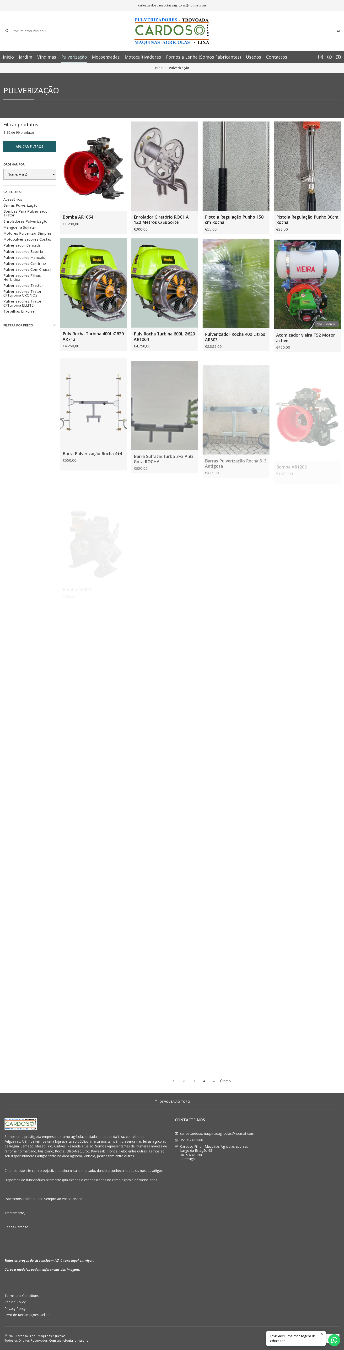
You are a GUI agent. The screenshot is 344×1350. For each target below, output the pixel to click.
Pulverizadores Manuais (24, 257)
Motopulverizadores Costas (27, 239)
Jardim (25, 57)
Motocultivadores (143, 57)
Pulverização (74, 57)
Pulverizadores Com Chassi (27, 269)
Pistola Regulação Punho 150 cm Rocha (234, 219)
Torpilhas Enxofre (19, 311)
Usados (253, 57)
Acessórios (12, 199)
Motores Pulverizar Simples (27, 233)
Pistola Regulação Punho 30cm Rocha (307, 219)
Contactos (276, 57)
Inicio (8, 57)
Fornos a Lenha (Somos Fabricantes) (203, 57)
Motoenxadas (106, 57)
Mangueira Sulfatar (19, 227)
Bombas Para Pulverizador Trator (26, 213)
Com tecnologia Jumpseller (69, 1340)
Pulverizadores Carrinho (24, 263)
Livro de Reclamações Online (27, 1314)
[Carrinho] (338, 31)
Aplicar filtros (29, 146)
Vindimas (46, 57)
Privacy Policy (15, 1308)
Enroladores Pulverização (25, 221)
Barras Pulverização (20, 205)
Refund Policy (15, 1302)
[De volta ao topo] (172, 1101)
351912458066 (189, 1140)
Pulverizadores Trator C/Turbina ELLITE (22, 303)
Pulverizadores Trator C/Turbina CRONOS (22, 293)
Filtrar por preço (29, 325)
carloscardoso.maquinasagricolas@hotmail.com (214, 1133)
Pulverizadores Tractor (23, 285)
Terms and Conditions (22, 1295)
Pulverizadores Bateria (23, 251)
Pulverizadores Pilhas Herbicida (22, 277)
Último (225, 1081)
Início (159, 68)
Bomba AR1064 (78, 217)
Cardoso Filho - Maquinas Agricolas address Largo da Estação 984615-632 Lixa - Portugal (211, 1152)
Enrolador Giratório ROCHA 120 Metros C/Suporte (161, 219)
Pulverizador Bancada (22, 245)
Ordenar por (14, 164)
